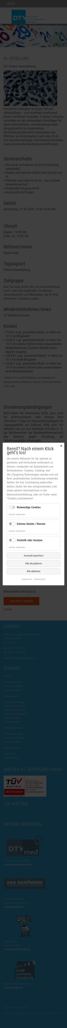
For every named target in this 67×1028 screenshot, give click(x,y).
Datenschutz (39, 579)
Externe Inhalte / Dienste (31, 523)
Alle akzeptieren (33, 563)
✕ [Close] (61, 445)
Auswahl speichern (33, 555)
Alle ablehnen (33, 571)
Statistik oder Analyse (30, 540)
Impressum (27, 579)
